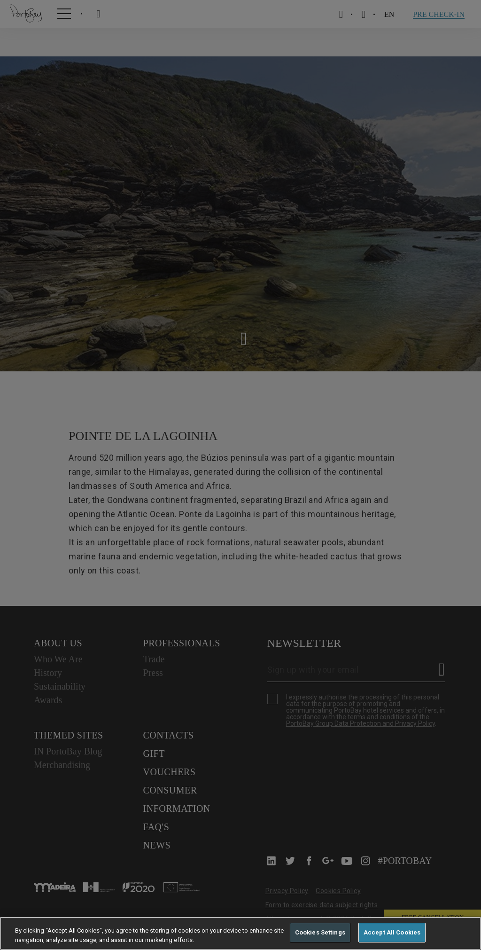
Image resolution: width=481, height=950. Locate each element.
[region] (240, 933)
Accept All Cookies (392, 932)
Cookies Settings (320, 932)
